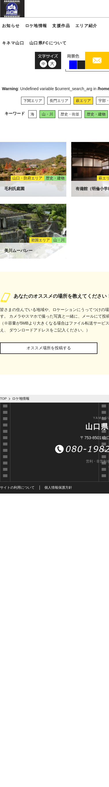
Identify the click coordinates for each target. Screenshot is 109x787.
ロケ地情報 (36, 25)
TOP (3, 398)
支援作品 (61, 25)
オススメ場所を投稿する (49, 348)
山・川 (47, 114)
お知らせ (11, 25)
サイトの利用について (17, 487)
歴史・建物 (96, 114)
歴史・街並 (70, 114)
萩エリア (83, 100)
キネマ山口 (13, 43)
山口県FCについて (48, 43)
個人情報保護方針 (58, 487)
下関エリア (32, 100)
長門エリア (59, 100)
